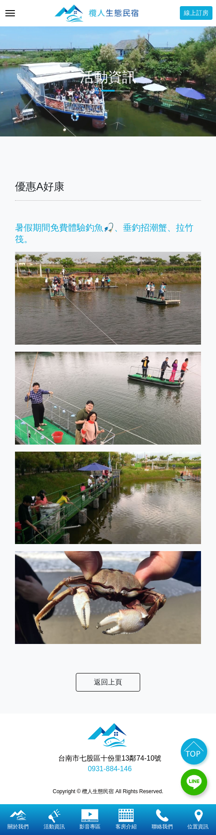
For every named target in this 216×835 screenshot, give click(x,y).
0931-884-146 (110, 768)
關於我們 (18, 819)
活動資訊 (54, 819)
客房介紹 (126, 819)
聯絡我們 (162, 819)
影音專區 (90, 819)
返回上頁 (108, 682)
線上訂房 (196, 12)
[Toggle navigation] (10, 13)
